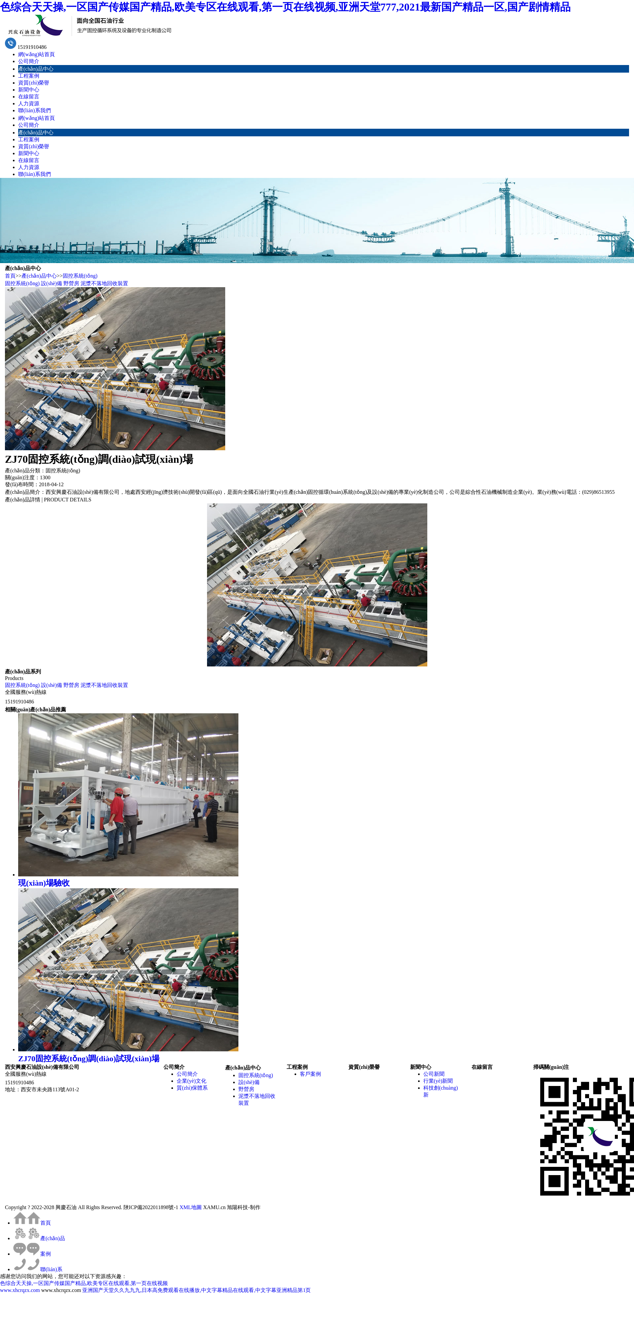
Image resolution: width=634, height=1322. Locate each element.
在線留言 (28, 96)
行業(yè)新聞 (438, 1081)
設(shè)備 (51, 283)
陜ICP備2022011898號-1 (150, 1207)
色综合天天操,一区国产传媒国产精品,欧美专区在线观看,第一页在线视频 (84, 1283)
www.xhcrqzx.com (20, 1290)
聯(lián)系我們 (34, 110)
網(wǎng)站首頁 (36, 54)
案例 (32, 1254)
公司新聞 (433, 1074)
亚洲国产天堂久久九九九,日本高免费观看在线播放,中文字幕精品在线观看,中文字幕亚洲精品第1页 (196, 1290)
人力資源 (28, 103)
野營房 (71, 283)
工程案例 (28, 76)
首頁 (10, 276)
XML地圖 (191, 1207)
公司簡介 (28, 61)
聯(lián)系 (37, 1269)
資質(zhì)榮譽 (33, 82)
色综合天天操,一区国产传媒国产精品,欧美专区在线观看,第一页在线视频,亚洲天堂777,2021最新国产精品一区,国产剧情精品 (285, 7)
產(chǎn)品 (39, 1238)
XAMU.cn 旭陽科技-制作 (231, 1207)
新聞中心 (28, 89)
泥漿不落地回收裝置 (104, 283)
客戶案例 (310, 1074)
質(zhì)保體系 (192, 1088)
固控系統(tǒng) (80, 276)
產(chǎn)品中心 (35, 69)
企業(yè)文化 (191, 1081)
